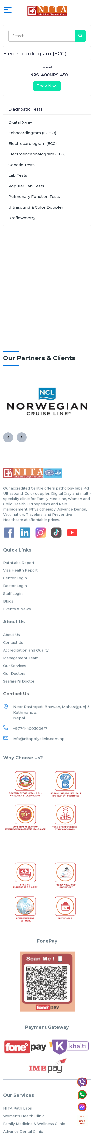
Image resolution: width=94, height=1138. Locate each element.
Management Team (20, 670)
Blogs (8, 613)
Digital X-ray (20, 122)
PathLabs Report (18, 575)
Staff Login (13, 606)
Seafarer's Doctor (18, 693)
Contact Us (13, 655)
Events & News (17, 621)
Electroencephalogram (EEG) (37, 154)
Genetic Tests (21, 164)
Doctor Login (15, 598)
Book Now (47, 86)
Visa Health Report (20, 582)
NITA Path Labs (17, 1120)
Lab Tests (17, 175)
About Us (11, 647)
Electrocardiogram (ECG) (32, 143)
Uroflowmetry (21, 217)
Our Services (14, 678)
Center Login (15, 590)
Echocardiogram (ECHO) (32, 132)
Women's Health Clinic (23, 1128)
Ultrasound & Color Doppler (35, 207)
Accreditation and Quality (26, 662)
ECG (47, 66)
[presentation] (8, 437)
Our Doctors (14, 685)
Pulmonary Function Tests (34, 196)
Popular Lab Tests (26, 186)
